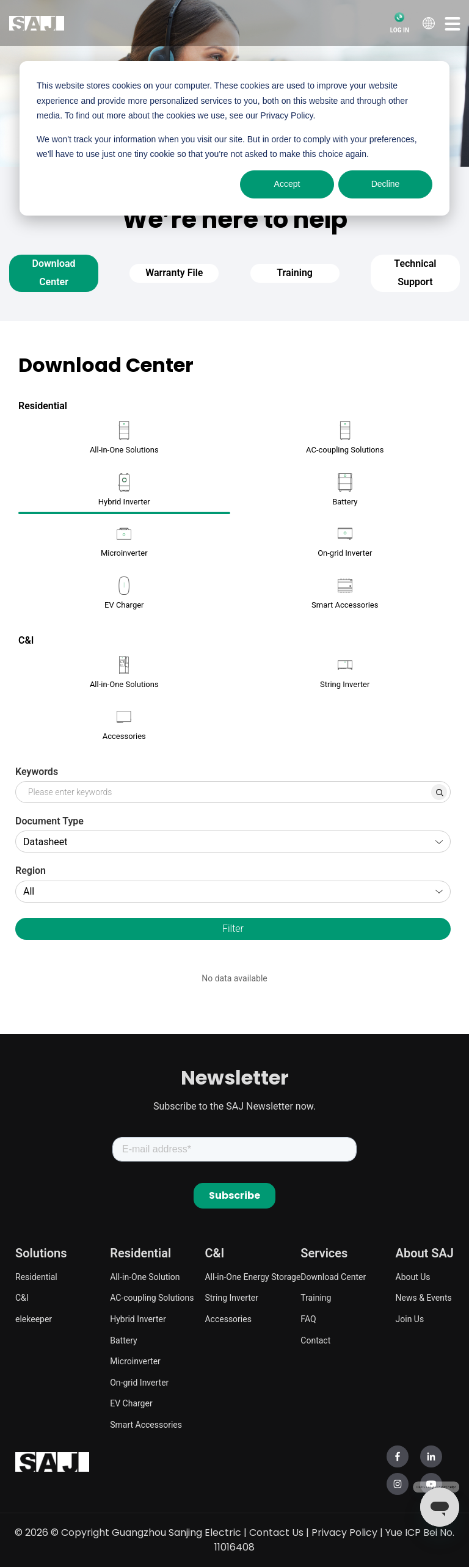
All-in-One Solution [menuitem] (145, 1277)
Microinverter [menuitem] (135, 1361)
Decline (385, 184)
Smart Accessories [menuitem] (146, 1425)
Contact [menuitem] (315, 1340)
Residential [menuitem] (36, 1277)
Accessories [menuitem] (228, 1319)
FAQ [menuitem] (308, 1319)
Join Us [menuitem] (410, 1319)
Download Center (54, 273)
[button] (452, 23)
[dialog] (234, 138)
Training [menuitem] (315, 1298)
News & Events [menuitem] (424, 1298)
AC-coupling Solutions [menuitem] (152, 1298)
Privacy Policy (344, 1532)
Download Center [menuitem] (333, 1277)
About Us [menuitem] (413, 1277)
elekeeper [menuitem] (33, 1319)
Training (295, 272)
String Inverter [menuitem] (231, 1298)
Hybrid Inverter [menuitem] (137, 1319)
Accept (287, 184)
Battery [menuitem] (123, 1340)
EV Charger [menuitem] (131, 1403)
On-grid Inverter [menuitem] (139, 1382)
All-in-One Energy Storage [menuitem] (252, 1277)
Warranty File (174, 272)
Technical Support (415, 273)
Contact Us (276, 1532)
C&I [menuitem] (22, 1298)
